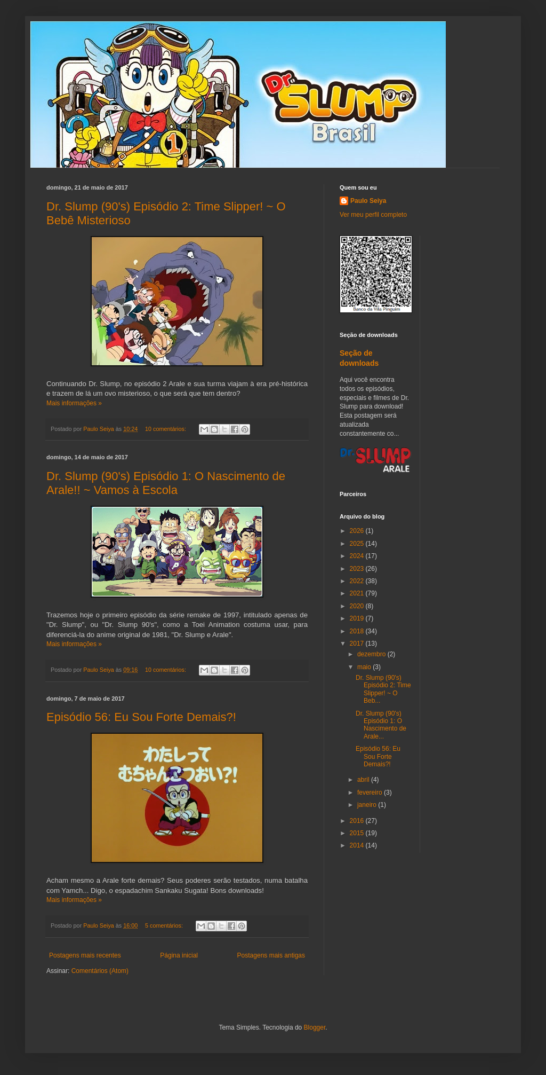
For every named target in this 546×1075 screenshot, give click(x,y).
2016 (358, 821)
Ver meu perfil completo (373, 214)
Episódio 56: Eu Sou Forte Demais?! (141, 717)
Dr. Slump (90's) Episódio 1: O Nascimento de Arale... (381, 725)
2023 (358, 568)
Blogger (315, 1027)
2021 (358, 593)
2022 (358, 581)
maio (365, 667)
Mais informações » (74, 403)
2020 (358, 606)
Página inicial (179, 955)
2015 (358, 833)
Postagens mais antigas (271, 955)
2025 (358, 543)
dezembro (372, 654)
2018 (358, 631)
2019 (358, 618)
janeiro (367, 805)
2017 (358, 643)
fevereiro (370, 792)
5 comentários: (164, 925)
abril (364, 779)
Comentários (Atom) (100, 971)
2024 (358, 556)
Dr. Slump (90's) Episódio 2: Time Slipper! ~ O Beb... (383, 689)
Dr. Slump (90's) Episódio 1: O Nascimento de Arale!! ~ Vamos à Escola (165, 483)
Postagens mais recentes (85, 955)
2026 (358, 531)
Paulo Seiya (368, 201)
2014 (358, 845)
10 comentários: (166, 429)
